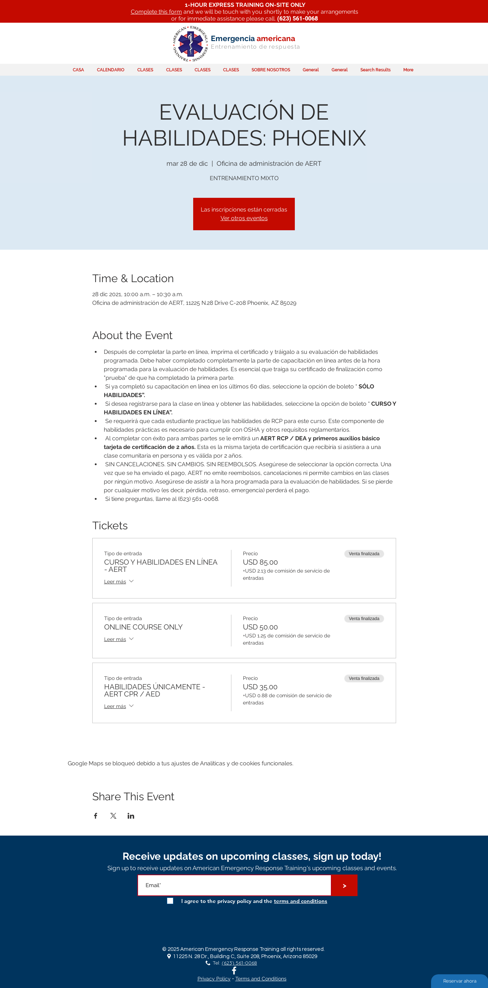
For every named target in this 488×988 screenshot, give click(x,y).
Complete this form (156, 11)
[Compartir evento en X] (113, 816)
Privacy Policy (214, 979)
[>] (345, 885)
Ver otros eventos (244, 218)
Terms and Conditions (261, 979)
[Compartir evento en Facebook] (95, 816)
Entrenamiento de (239, 46)
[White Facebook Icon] (234, 970)
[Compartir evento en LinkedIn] (131, 816)
